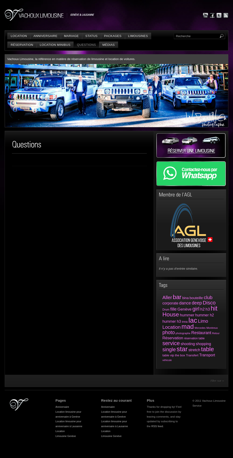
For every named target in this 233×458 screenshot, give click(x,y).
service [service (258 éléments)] (171, 343)
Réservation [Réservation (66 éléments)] (172, 338)
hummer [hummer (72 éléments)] (187, 315)
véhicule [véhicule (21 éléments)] (167, 360)
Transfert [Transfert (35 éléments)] (192, 355)
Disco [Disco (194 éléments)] (209, 303)
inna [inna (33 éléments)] (185, 321)
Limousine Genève (65, 436)
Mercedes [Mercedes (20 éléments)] (200, 327)
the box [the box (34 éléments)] (180, 355)
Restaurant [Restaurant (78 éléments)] (201, 332)
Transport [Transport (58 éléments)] (207, 355)
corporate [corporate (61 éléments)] (170, 303)
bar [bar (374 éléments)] (177, 297)
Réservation (22, 45)
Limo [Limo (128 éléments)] (203, 321)
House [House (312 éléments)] (170, 314)
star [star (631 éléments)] (182, 349)
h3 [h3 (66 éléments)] (208, 309)
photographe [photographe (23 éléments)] (183, 333)
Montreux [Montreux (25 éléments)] (212, 327)
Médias (109, 45)
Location (19, 36)
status (91, 36)
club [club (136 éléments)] (208, 297)
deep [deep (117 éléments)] (197, 302)
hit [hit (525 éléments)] (214, 308)
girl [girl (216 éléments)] (195, 309)
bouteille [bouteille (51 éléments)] (196, 298)
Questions (86, 45)
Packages (113, 36)
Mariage (71, 36)
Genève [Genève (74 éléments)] (185, 309)
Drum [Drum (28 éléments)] (165, 309)
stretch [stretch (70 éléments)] (194, 350)
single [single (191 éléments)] (169, 349)
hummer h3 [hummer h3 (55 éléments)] (171, 321)
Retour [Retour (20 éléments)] (215, 333)
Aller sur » (217, 380)
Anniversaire (46, 36)
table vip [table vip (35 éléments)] (168, 355)
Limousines (138, 36)
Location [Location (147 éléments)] (171, 327)
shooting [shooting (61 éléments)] (188, 344)
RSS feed (157, 426)
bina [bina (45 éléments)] (185, 298)
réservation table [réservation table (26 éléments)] (194, 338)
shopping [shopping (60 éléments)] (203, 344)
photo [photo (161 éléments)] (168, 332)
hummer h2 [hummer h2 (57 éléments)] (204, 315)
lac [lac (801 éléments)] (192, 320)
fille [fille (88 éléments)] (173, 309)
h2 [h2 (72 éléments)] (202, 309)
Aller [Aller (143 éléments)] (167, 297)
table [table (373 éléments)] (207, 349)
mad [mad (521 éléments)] (188, 326)
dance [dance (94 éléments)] (185, 303)
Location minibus (55, 45)
